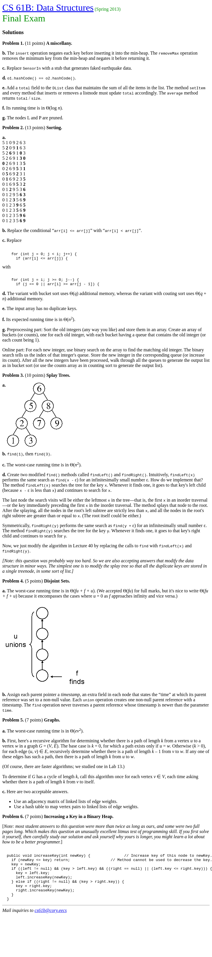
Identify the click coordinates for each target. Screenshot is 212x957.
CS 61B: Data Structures (48, 7)
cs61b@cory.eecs (51, 925)
